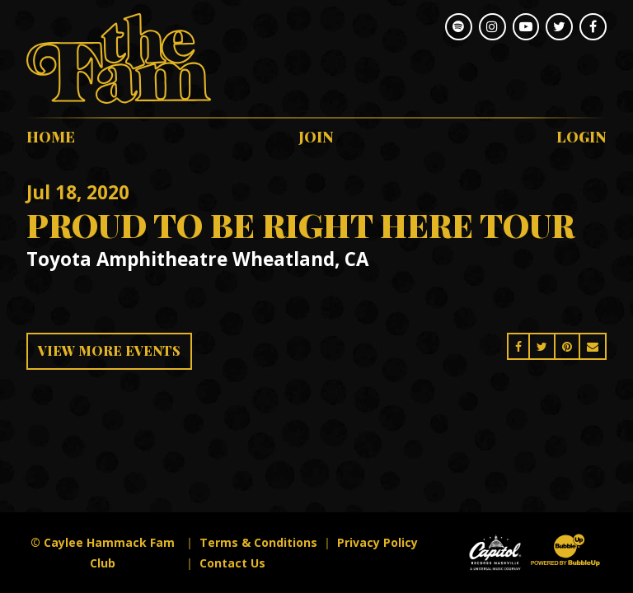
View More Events (109, 350)
